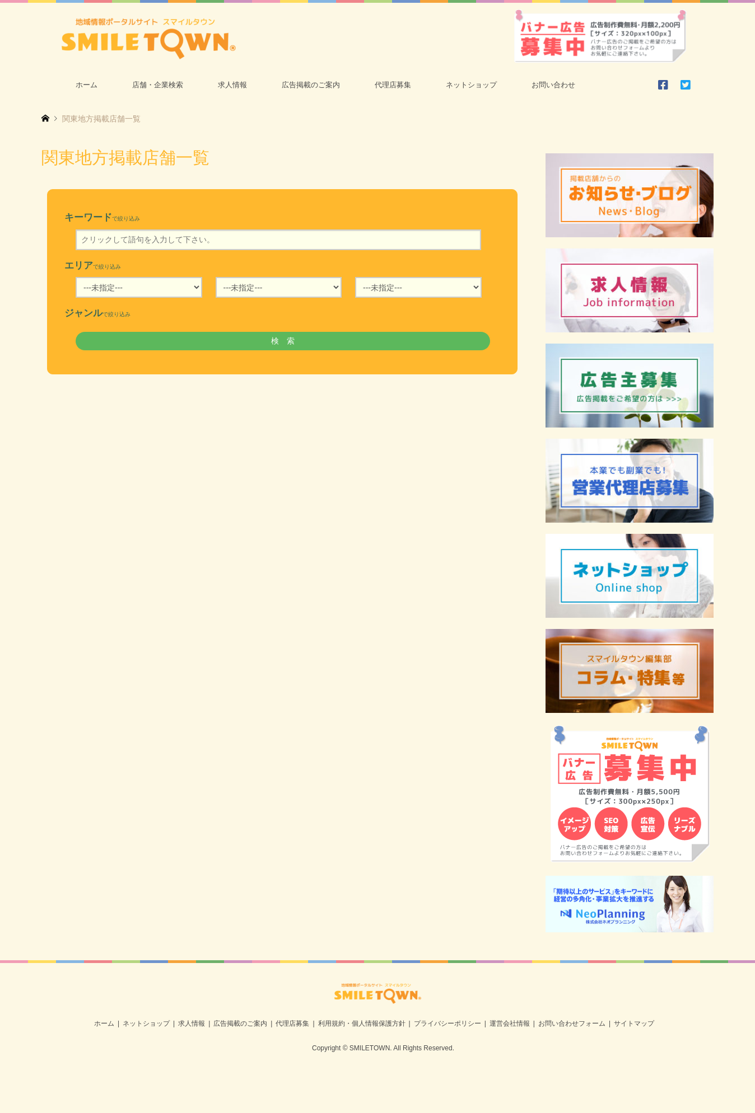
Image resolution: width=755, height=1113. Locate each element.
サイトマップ (634, 1023)
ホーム (86, 85)
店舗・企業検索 (157, 85)
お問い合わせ (553, 85)
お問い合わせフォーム (571, 1023)
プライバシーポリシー (447, 1023)
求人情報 (232, 85)
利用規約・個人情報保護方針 (362, 1023)
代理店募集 (393, 85)
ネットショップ (471, 85)
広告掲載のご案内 (311, 85)
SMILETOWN (369, 1048)
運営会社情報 (510, 1023)
